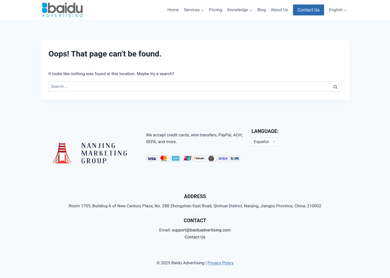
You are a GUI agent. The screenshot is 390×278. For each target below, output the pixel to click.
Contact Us (308, 9)
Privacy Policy (220, 262)
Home (173, 9)
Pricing (215, 9)
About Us (279, 9)
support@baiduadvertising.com (201, 229)
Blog (261, 9)
